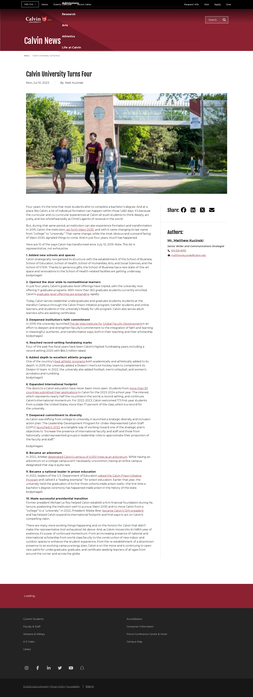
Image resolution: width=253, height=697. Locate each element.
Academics (90, 19)
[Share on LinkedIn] (193, 210)
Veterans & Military (34, 634)
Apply (217, 4)
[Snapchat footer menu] (82, 668)
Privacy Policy (57, 686)
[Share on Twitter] (202, 210)
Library (27, 649)
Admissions (113, 19)
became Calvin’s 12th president (123, 510)
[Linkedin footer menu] (48, 668)
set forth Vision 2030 (80, 229)
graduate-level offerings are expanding (62, 294)
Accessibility (73, 686)
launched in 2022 (48, 427)
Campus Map (134, 641)
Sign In (90, 686)
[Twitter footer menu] (59, 668)
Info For (28, 4)
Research (135, 19)
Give (228, 4)
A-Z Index (29, 641)
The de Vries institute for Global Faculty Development (105, 323)
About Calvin (84, 4)
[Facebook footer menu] (37, 668)
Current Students (33, 619)
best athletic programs (70, 361)
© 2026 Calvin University (36, 686)
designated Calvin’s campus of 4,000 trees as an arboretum (87, 457)
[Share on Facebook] (183, 210)
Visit (206, 4)
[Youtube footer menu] (70, 668)
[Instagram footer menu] (26, 668)
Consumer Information (140, 626)
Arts (152, 19)
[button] (216, 19)
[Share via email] (212, 210)
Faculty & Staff (31, 626)
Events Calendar (62, 4)
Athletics (168, 19)
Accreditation (134, 619)
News (45, 4)
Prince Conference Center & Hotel (147, 634)
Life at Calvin (190, 19)
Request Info (191, 4)
